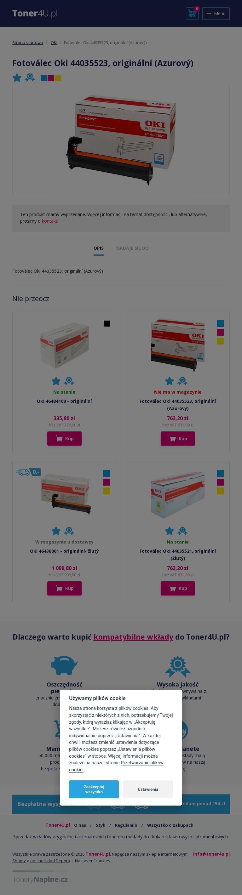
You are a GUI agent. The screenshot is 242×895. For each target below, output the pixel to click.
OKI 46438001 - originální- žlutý (64, 551)
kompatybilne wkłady (133, 637)
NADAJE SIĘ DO (132, 248)
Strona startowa (27, 42)
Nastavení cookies (92, 861)
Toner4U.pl (97, 854)
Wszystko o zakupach (170, 825)
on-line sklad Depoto (50, 861)
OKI (54, 42)
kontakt (49, 221)
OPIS (99, 248)
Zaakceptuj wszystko (94, 789)
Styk (100, 825)
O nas (80, 825)
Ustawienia (148, 789)
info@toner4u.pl (211, 854)
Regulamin (126, 825)
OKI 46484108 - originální (64, 401)
